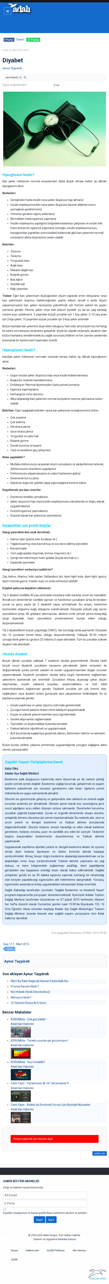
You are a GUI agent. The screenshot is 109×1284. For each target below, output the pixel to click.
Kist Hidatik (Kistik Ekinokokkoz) (30, 991)
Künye (14, 1250)
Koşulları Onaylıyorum (15, 1213)
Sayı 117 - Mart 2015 (16, 944)
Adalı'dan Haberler (22, 1024)
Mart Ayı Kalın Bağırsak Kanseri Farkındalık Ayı (39, 981)
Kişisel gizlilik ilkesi (41, 1213)
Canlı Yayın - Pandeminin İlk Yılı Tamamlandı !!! (40, 1083)
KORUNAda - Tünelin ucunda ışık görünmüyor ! (39, 1040)
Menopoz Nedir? (21, 997)
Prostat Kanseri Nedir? (25, 986)
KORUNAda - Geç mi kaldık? (28, 1062)
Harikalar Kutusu (67, 1239)
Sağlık (10, 949)
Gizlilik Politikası (56, 1250)
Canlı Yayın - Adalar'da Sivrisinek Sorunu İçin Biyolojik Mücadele (50, 1104)
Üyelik (14, 1259)
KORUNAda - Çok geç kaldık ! (28, 1019)
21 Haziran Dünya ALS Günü (28, 1002)
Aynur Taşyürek (12, 68)
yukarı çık (99, 1153)
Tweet (20, 39)
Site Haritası (79, 1250)
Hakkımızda (32, 1250)
